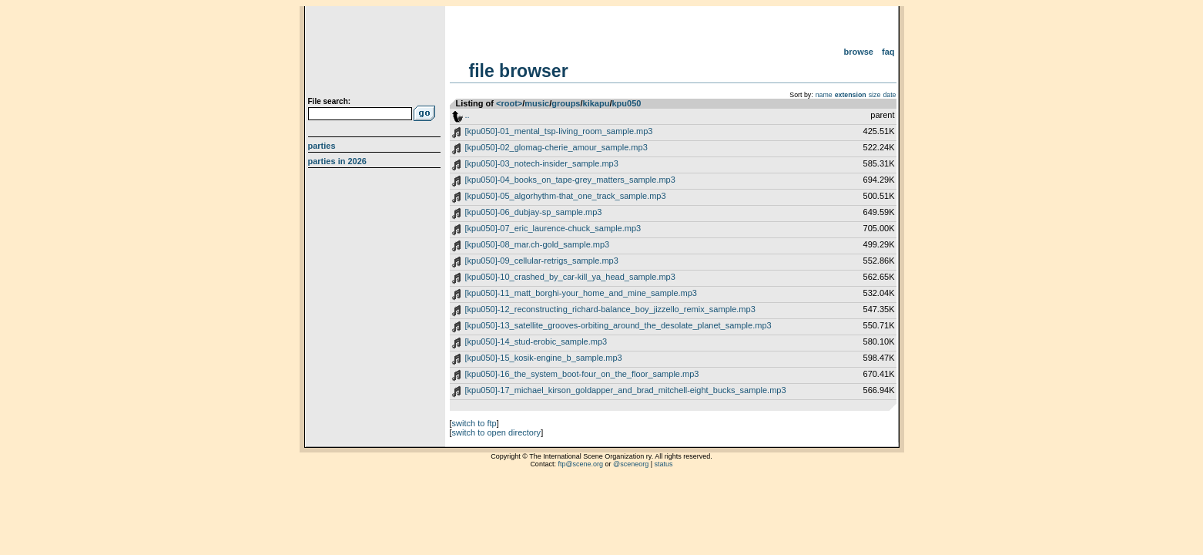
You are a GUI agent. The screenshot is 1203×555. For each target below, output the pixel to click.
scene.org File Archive (376, 54)
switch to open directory (496, 432)
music (536, 103)
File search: (329, 101)
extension (850, 95)
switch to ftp (474, 423)
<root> (509, 103)
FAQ (888, 51)
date (889, 95)
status (664, 464)
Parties (322, 145)
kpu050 (626, 103)
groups (565, 103)
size (875, 95)
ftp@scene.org (580, 464)
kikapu (596, 103)
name (824, 95)
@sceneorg (630, 464)
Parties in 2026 (337, 161)
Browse (858, 51)
